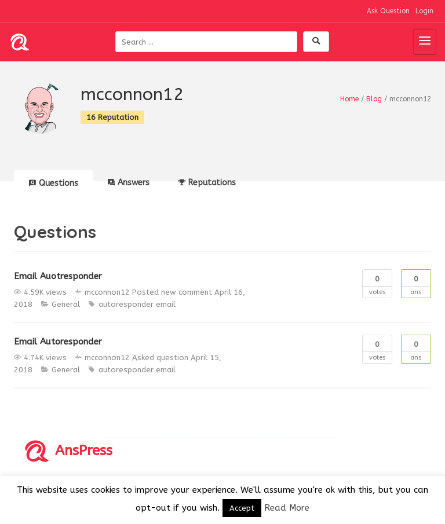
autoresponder (126, 304)
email (166, 304)
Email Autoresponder (58, 341)
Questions (53, 183)
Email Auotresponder (58, 276)
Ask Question (388, 11)
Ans (416, 283)
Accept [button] (241, 508)
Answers (128, 183)
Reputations (207, 183)
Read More (286, 508)
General (66, 304)
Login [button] (424, 11)
